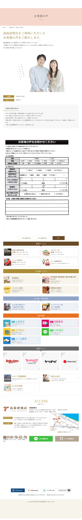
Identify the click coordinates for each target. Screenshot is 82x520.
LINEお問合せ (41, 440)
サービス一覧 (17, 6)
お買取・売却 (41, 6)
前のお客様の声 (26, 238)
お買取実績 (64, 6)
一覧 (58, 238)
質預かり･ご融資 (29, 6)
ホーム (6, 6)
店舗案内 (76, 6)
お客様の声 (52, 6)
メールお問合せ (67, 440)
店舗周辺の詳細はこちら (64, 433)
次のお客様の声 (42, 238)
